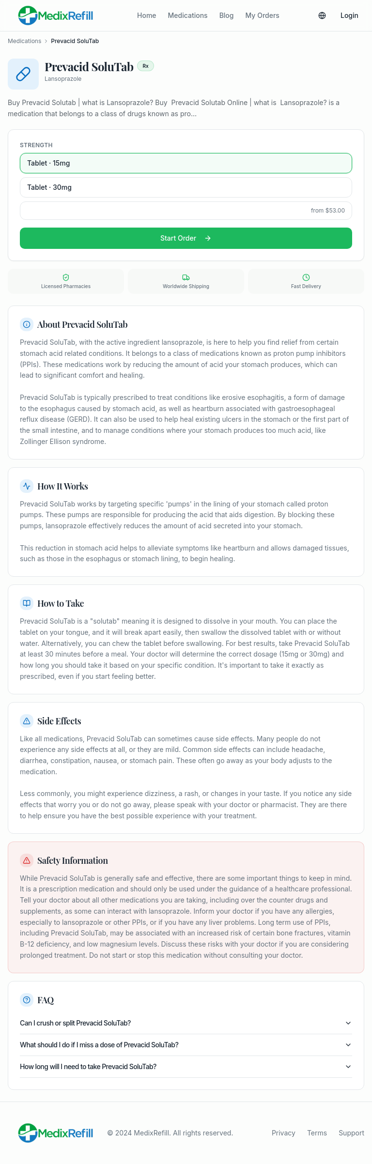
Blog (226, 15)
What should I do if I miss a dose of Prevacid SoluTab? (186, 1045)
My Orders (262, 15)
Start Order (186, 238)
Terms (317, 1133)
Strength (36, 145)
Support (351, 1133)
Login (349, 15)
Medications (188, 15)
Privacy (283, 1133)
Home (146, 15)
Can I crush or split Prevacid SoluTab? (186, 1023)
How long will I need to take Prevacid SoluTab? (186, 1066)
